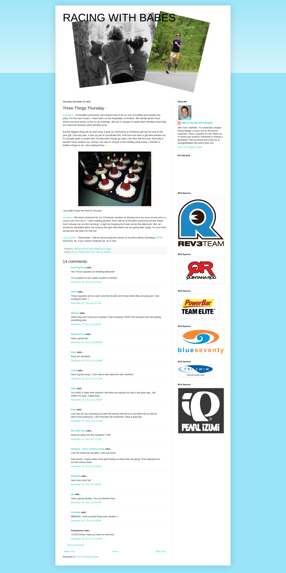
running (99, 252)
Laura (74, 370)
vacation (107, 252)
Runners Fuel (78, 334)
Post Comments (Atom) (87, 557)
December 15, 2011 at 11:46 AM (86, 400)
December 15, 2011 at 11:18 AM (86, 360)
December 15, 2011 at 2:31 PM (86, 439)
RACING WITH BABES (119, 17)
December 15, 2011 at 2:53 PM (86, 466)
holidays (81, 252)
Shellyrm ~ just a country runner (88, 449)
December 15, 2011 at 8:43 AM (86, 282)
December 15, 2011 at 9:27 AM (86, 303)
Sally (73, 388)
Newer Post (69, 551)
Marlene (75, 313)
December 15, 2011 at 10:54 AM (86, 342)
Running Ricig (78, 267)
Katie (73, 352)
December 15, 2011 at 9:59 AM (86, 324)
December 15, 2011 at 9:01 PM (86, 502)
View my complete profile (190, 147)
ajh (72, 494)
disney (74, 252)
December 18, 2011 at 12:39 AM (86, 538)
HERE (159, 237)
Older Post (160, 551)
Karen (74, 292)
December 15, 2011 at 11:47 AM (86, 421)
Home (115, 551)
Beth (73, 409)
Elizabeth (76, 476)
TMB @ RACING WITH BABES (196, 123)
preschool (90, 252)
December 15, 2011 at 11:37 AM (86, 378)
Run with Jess (78, 430)
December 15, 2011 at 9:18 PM (86, 520)
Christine (75, 512)
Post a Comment (75, 545)
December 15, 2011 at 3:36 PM (86, 484)
